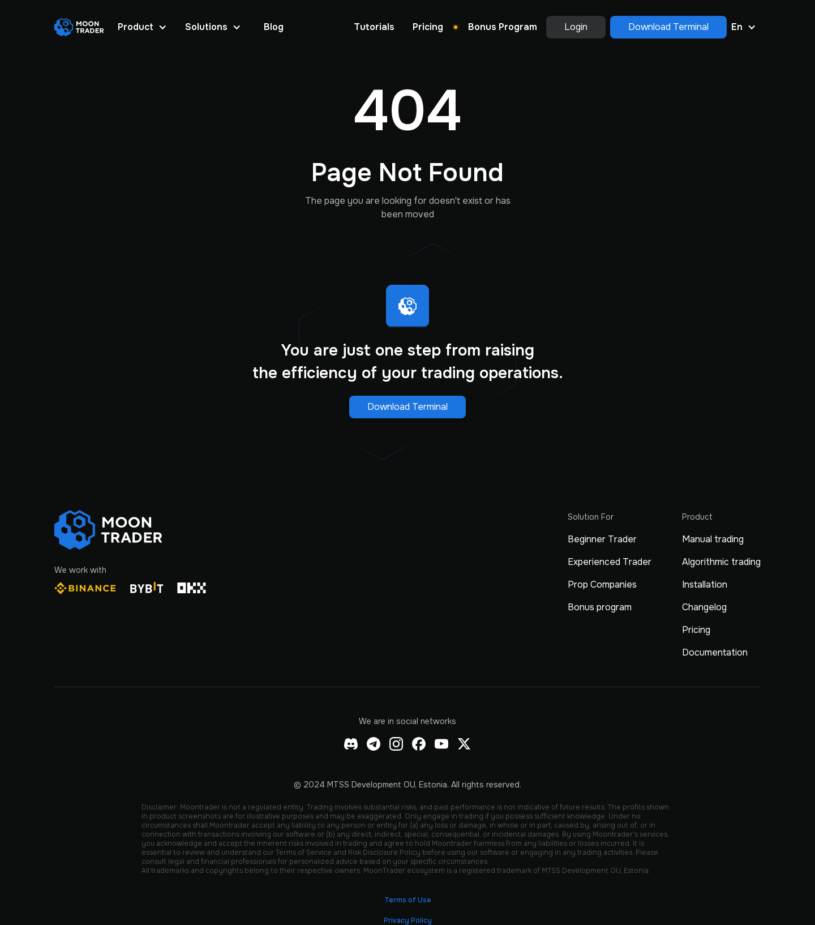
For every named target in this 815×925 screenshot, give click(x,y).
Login (575, 27)
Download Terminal (668, 27)
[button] (142, 27)
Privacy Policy (408, 920)
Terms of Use (407, 900)
